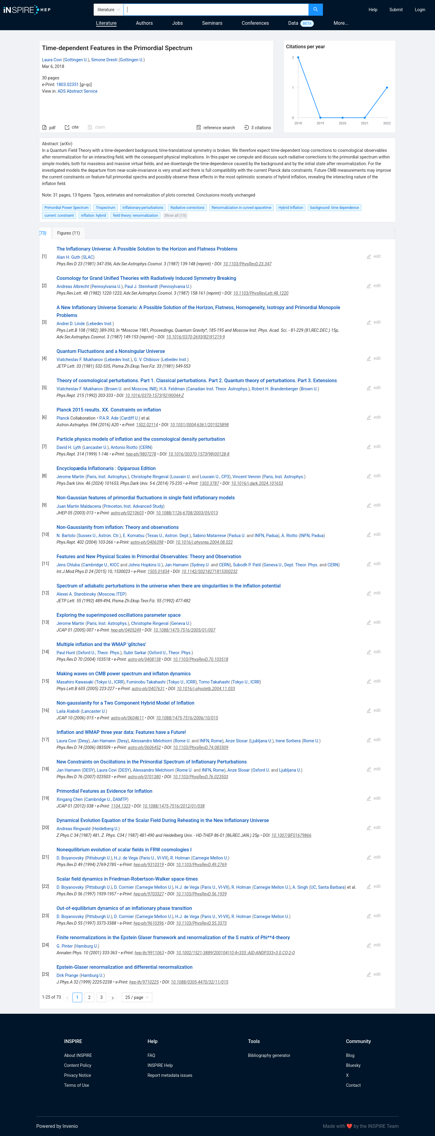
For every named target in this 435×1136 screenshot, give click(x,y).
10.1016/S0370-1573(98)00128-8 (198, 454)
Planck (62, 418)
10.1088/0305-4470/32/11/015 (199, 982)
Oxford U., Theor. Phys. (99, 652)
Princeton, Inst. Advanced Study (133, 506)
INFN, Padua (266, 535)
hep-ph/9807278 (141, 454)
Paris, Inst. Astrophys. (107, 476)
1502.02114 (147, 424)
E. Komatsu (133, 535)
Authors (144, 23)
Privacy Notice (77, 1075)
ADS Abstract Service (78, 91)
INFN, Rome (211, 740)
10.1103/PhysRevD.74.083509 (200, 747)
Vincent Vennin (247, 476)
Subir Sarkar (135, 652)
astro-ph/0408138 (144, 659)
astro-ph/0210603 (127, 512)
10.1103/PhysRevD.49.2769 (201, 864)
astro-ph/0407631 (148, 688)
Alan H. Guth (68, 257)
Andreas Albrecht (72, 286)
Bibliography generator (269, 1055)
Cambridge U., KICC (100, 564)
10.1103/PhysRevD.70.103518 (200, 659)
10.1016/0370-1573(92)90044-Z (154, 395)
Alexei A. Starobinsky (76, 594)
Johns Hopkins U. (144, 564)
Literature (106, 23)
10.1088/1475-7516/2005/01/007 (184, 630)
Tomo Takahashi (214, 682)
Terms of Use (76, 1085)
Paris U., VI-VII (153, 858)
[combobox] (216, 10)
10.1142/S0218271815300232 (209, 571)
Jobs (177, 23)
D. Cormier (124, 887)
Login (420, 9)
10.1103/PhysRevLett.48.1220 (260, 293)
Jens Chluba (68, 564)
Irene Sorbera (288, 740)
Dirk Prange (67, 975)
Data (293, 23)
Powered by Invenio (57, 1126)
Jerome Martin (70, 476)
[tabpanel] (217, 624)
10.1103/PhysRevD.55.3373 (201, 923)
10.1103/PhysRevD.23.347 (247, 263)
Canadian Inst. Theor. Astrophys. (217, 388)
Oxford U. (261, 770)
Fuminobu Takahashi (146, 682)
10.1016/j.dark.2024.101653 (257, 483)
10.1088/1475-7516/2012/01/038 (174, 806)
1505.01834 (158, 571)
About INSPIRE (78, 1055)
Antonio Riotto (124, 447)
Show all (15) (175, 215)
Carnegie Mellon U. (210, 858)
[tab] (59, 233)
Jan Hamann (177, 564)
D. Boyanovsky (70, 858)
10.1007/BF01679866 (291, 835)
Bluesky (353, 1065)
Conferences (255, 23)
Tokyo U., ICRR (109, 682)
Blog (350, 1055)
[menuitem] (373, 9)
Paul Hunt (65, 652)
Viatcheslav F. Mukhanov (79, 359)
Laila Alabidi (67, 711)
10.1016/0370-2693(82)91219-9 (195, 336)
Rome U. (183, 740)
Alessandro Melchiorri (151, 740)
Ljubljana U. (261, 740)
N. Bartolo (65, 535)
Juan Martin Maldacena (78, 506)
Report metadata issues (169, 1075)
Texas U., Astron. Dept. (168, 535)
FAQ (151, 1055)
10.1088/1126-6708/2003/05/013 (187, 512)
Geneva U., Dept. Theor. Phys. (291, 564)
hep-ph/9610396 (149, 923)
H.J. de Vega (126, 858)
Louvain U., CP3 (214, 476)
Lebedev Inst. (99, 323)
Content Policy (77, 1065)
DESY (88, 770)
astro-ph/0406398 (146, 542)
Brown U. (114, 388)
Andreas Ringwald (73, 828)
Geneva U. (180, 623)
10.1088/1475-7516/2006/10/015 (187, 717)
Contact (353, 1085)
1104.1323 (120, 806)
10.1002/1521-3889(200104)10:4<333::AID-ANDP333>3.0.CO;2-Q (235, 952)
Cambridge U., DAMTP (106, 799)
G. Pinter (64, 946)
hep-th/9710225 (144, 982)
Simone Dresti (104, 59)
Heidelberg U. (105, 828)
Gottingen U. (76, 59)
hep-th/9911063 (149, 952)
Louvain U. (181, 476)
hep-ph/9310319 (149, 864)
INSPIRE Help (159, 1065)
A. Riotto (289, 535)
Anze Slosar (236, 740)
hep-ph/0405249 (126, 630)
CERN (145, 447)
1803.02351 (67, 84)
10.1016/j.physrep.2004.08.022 (204, 542)
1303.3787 (209, 483)
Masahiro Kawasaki (74, 682)
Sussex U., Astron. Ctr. (99, 535)
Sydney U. (201, 564)
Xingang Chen (69, 799)
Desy (83, 740)
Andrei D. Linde (70, 323)
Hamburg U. (87, 946)
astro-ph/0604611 (127, 717)
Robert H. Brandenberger (275, 388)
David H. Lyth (68, 447)
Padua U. (237, 535)
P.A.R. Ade (108, 418)
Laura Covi (52, 59)
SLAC (88, 257)
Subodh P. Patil (247, 564)
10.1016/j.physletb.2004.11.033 (206, 688)
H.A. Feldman (172, 388)
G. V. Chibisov (147, 359)
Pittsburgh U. (98, 858)
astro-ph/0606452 (144, 747)
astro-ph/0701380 (144, 776)
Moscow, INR (144, 388)
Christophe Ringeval (150, 476)
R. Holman (180, 858)
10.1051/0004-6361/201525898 (199, 424)
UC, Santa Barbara (327, 887)
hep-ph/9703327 (149, 893)
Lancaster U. (95, 447)
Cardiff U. (130, 418)
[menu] (379, 9)
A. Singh (300, 887)
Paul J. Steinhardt (141, 286)
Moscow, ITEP (112, 594)
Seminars (212, 23)
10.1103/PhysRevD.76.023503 (200, 776)
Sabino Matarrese (209, 535)
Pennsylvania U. (106, 286)
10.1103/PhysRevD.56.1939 (201, 893)
